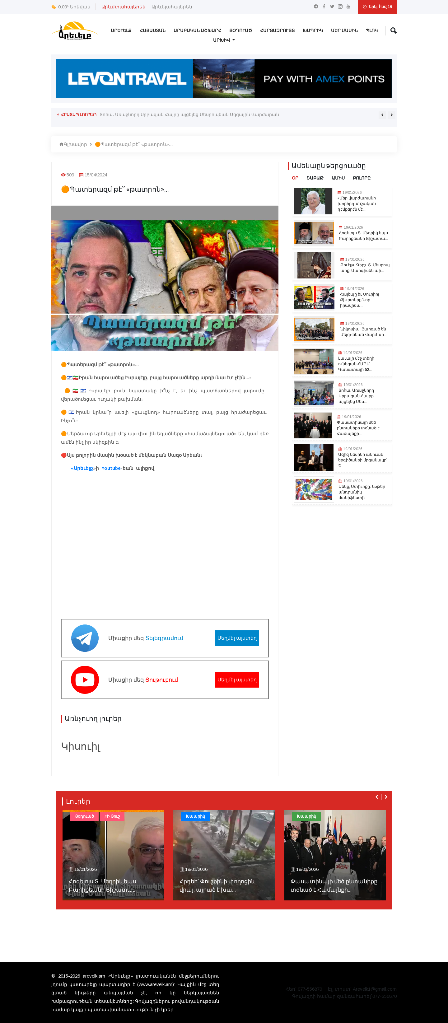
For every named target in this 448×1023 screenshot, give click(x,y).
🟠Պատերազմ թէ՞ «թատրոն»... (134, 144)
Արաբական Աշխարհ (197, 30)
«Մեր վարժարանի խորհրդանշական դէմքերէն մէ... (357, 203)
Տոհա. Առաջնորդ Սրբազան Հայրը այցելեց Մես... (356, 396)
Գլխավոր (73, 144)
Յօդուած (240, 30)
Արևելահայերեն (172, 6)
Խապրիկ (313, 30)
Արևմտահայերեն (123, 6)
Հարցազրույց (277, 30)
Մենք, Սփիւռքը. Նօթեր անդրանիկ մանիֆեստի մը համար (167, 119)
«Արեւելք (81, 468)
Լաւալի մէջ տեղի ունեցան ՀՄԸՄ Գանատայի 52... (356, 364)
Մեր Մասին (344, 30)
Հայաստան (153, 30)
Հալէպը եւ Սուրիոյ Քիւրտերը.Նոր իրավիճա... (359, 300)
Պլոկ (372, 30)
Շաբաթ (315, 178)
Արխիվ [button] (222, 40)
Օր (295, 178)
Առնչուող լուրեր (93, 719)
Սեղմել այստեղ (237, 638)
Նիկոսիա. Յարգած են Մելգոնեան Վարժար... (363, 332)
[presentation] (382, 115)
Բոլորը (362, 178)
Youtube (111, 468)
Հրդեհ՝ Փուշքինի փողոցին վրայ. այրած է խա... (217, 885)
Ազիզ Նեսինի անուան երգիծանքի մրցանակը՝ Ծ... (362, 460)
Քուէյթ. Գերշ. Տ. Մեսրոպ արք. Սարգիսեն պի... (365, 267)
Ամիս (338, 178)
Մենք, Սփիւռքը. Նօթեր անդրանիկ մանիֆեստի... (361, 492)
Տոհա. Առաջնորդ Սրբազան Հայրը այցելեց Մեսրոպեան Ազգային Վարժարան (189, 114)
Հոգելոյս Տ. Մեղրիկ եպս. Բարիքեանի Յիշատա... (364, 235)
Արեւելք (121, 30)
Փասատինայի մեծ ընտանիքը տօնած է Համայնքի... (358, 428)
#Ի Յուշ (112, 816)
